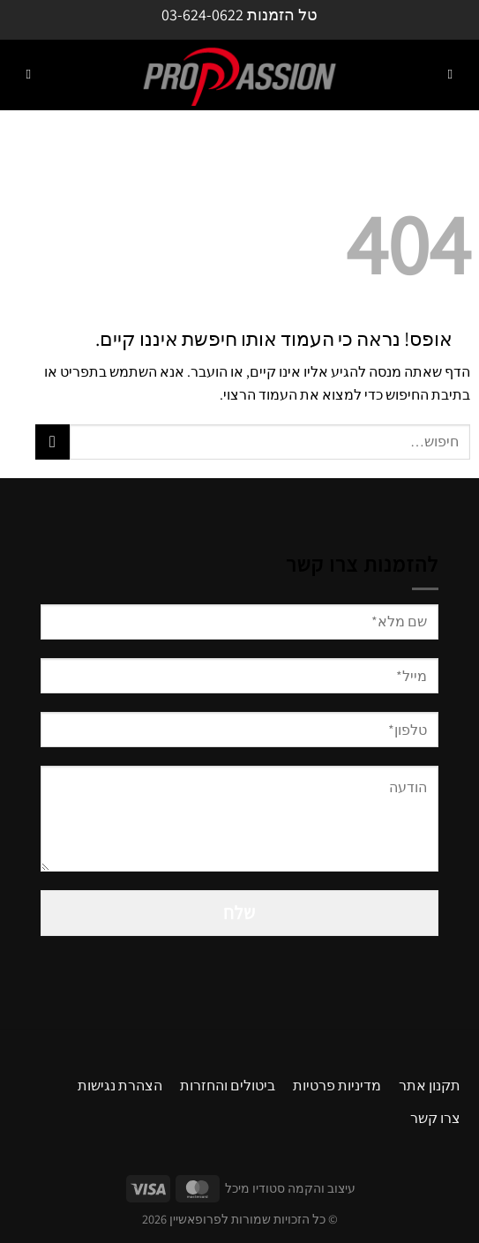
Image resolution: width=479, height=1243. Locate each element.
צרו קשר (435, 1118)
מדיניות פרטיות (337, 1085)
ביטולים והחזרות (227, 1085)
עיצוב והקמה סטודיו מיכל (290, 1187)
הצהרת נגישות (120, 1085)
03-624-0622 (202, 14)
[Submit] (52, 441)
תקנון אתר (429, 1085)
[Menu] (450, 75)
